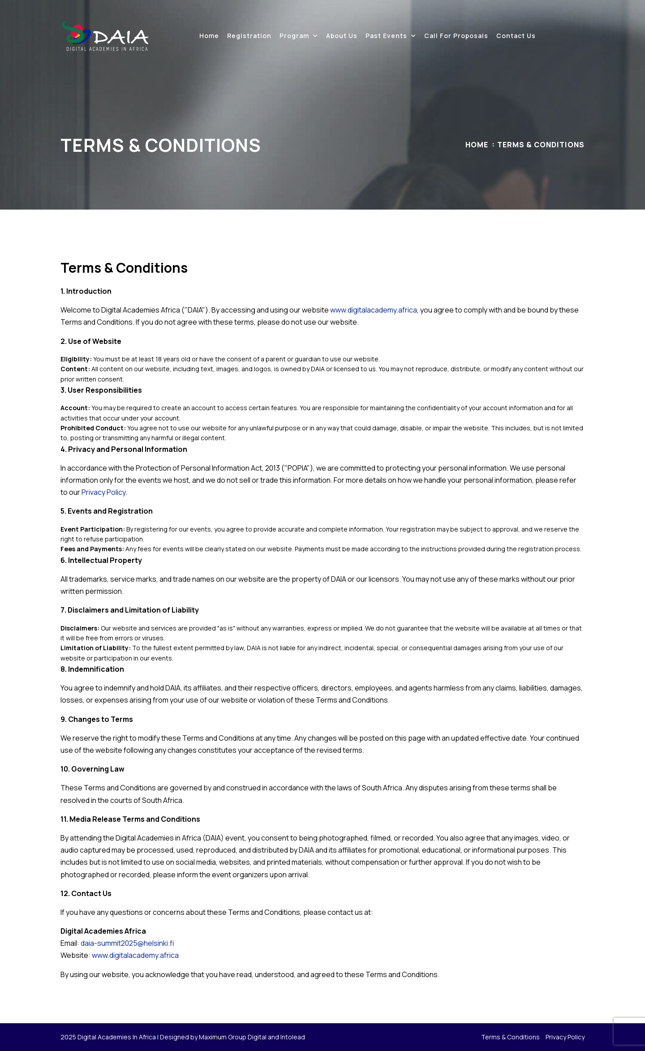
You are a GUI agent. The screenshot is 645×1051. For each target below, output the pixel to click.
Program (294, 35)
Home (209, 35)
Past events (386, 35)
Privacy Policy (103, 492)
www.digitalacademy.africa (373, 310)
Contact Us (516, 35)
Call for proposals (456, 35)
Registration (249, 35)
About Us (341, 35)
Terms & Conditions (510, 1037)
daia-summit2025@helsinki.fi (127, 943)
